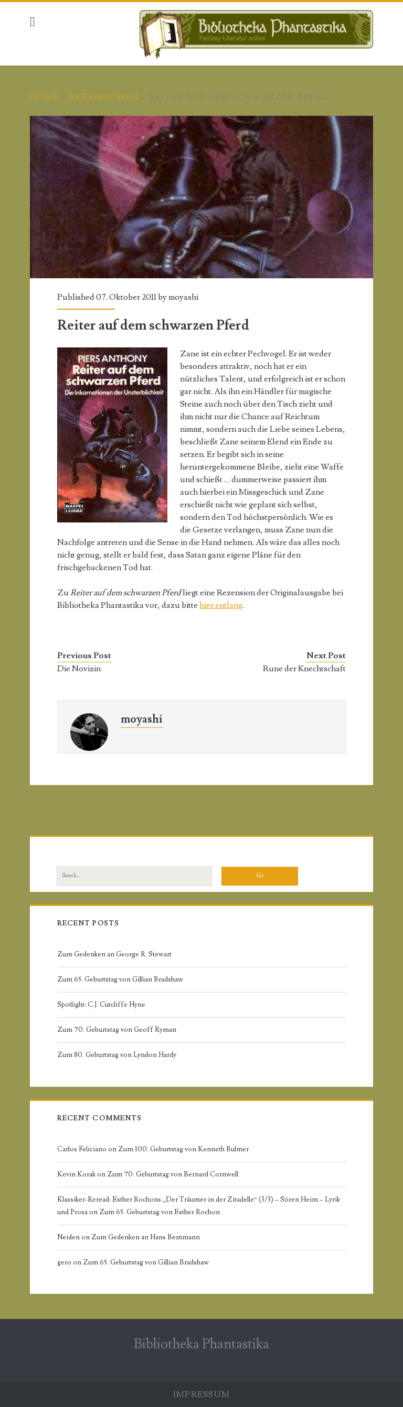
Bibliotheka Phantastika (201, 1344)
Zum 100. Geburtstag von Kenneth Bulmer (183, 1149)
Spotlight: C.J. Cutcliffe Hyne (101, 1004)
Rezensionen (104, 97)
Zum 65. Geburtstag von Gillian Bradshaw (120, 979)
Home (44, 97)
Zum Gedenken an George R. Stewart (114, 954)
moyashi (183, 297)
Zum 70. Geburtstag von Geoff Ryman (116, 1030)
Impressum (201, 1394)
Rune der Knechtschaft (304, 668)
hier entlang (220, 605)
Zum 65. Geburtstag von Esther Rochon (159, 1212)
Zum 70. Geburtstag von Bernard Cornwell (172, 1174)
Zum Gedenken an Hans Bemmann (145, 1237)
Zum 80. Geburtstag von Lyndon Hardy (116, 1055)
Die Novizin (79, 668)
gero (64, 1262)
